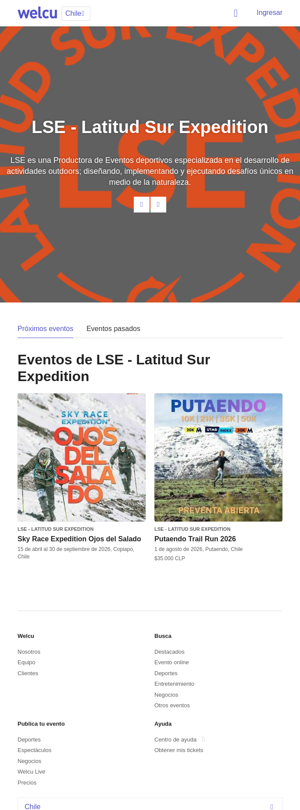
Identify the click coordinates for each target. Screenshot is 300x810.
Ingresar (269, 12)
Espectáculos (34, 750)
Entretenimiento (174, 683)
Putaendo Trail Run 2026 (195, 539)
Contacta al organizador (141, 204)
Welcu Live (31, 771)
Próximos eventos (45, 328)
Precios (27, 782)
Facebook (158, 204)
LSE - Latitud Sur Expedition (55, 529)
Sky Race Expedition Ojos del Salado (79, 539)
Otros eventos (172, 705)
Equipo (26, 662)
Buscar (237, 13)
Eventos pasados (113, 328)
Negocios (166, 694)
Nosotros (29, 651)
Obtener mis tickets (178, 750)
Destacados (169, 651)
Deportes (166, 673)
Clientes (28, 673)
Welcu (37, 13)
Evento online (171, 662)
